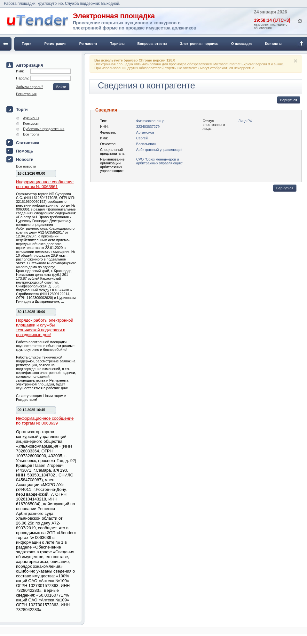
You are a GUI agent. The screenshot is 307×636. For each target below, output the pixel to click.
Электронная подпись (199, 43)
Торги (27, 43)
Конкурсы (30, 123)
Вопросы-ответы (152, 43)
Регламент (88, 43)
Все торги (31, 134)
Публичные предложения (43, 129)
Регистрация (55, 43)
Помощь (24, 151)
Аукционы (31, 118)
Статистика (27, 142)
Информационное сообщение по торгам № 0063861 (45, 184)
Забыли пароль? (29, 87)
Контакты (273, 43)
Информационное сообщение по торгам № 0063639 (45, 420)
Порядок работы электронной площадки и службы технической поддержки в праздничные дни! (44, 327)
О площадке (241, 43)
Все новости (26, 166)
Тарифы (117, 43)
